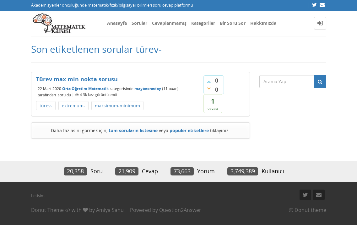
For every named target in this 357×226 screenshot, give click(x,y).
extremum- (73, 106)
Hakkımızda (263, 23)
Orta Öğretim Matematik (85, 88)
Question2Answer (180, 210)
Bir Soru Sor (233, 23)
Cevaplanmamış (169, 23)
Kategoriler (203, 23)
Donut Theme (47, 210)
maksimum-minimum (117, 106)
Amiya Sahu (110, 210)
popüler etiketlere (189, 130)
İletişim (38, 195)
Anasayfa (117, 23)
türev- (46, 106)
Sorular (139, 23)
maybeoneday (147, 88)
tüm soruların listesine (133, 130)
